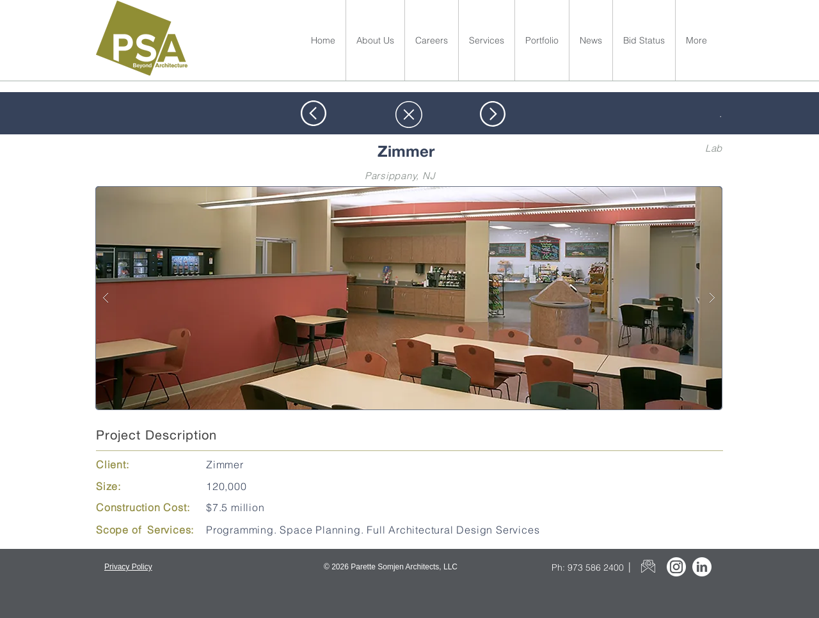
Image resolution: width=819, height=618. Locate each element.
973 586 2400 (596, 567)
